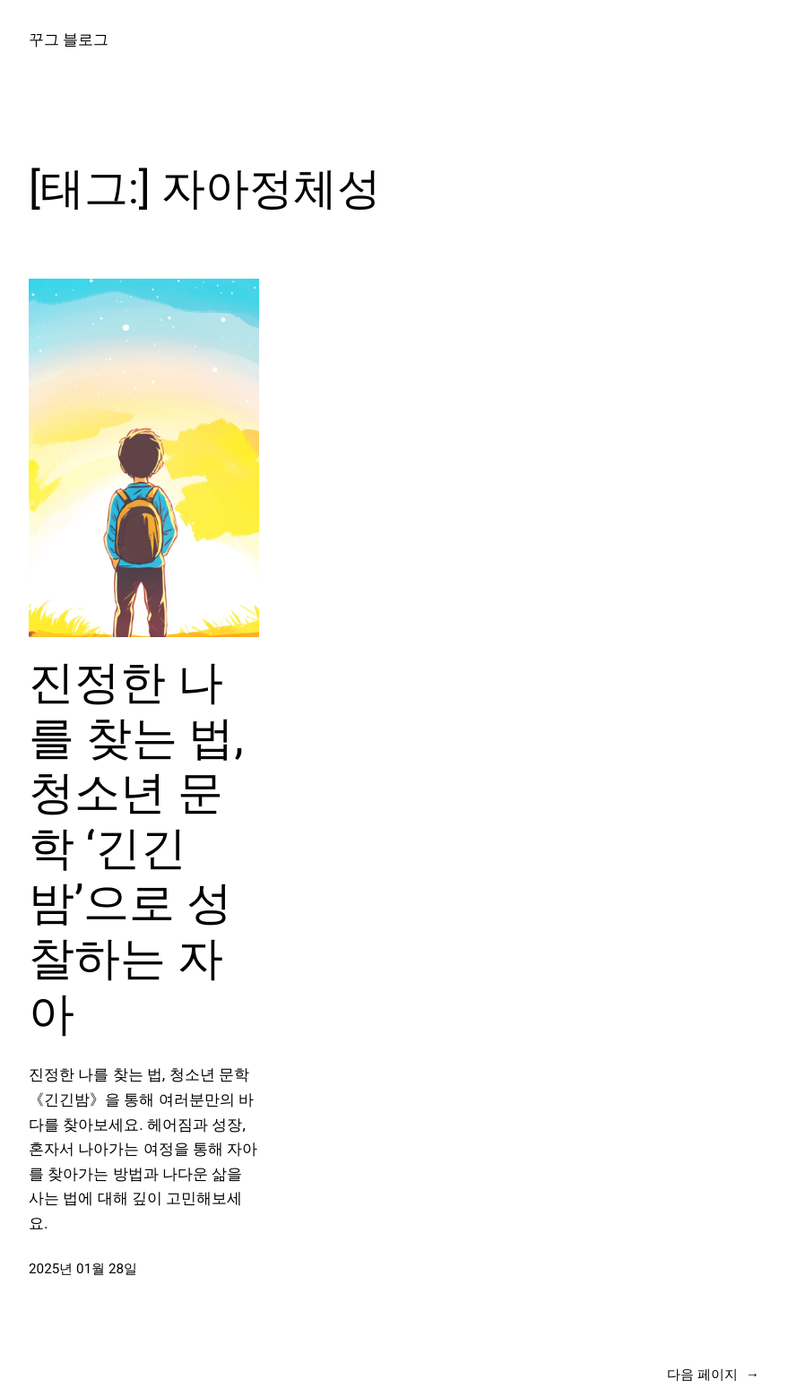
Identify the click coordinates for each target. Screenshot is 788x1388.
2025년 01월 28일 (83, 1269)
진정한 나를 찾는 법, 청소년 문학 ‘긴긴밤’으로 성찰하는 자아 (136, 848)
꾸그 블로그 (68, 39)
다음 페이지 (713, 1374)
